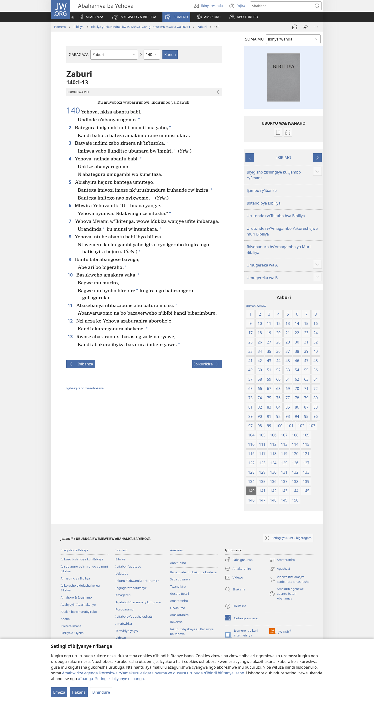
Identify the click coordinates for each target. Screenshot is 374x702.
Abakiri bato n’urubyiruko (79, 612)
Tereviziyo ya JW (126, 631)
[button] (134, 17)
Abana (65, 619)
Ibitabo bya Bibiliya (263, 203)
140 (73, 111)
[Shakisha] (281, 5)
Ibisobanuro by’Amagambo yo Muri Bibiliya (279, 249)
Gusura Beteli (179, 593)
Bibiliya (78, 27)
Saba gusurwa (180, 579)
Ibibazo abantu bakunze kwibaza (193, 572)
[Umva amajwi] (295, 27)
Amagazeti (122, 595)
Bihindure (101, 692)
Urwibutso (177, 608)
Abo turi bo (178, 563)
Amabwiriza (123, 623)
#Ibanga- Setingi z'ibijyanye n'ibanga (111, 678)
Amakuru (176, 550)
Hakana (79, 692)
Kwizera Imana (71, 626)
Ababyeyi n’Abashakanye (78, 604)
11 (71, 305)
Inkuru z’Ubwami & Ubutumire (137, 581)
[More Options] (316, 27)
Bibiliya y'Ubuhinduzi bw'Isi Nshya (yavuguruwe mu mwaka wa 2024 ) (140, 27)
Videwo (120, 637)
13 (71, 336)
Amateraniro (179, 601)
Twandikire (178, 586)
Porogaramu (124, 609)
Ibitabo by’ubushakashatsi (134, 616)
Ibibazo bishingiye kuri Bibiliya (82, 559)
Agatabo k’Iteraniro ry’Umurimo (138, 602)
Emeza (59, 692)
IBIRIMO (283, 157)
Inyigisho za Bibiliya (74, 550)
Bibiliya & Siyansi (72, 633)
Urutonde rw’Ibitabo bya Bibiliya (276, 215)
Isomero (60, 27)
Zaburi (202, 27)
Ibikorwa (176, 622)
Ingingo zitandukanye (131, 588)
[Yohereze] (305, 27)
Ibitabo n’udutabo (128, 566)
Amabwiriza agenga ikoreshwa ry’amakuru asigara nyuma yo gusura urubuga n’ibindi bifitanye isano (153, 673)
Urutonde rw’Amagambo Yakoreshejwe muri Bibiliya (282, 231)
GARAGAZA (78, 54)
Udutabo (121, 573)
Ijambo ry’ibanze (262, 190)
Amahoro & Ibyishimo (76, 597)
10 (71, 274)
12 (71, 320)
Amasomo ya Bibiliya (75, 578)
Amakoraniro (179, 615)
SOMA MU (254, 39)
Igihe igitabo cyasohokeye (85, 388)
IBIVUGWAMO (256, 305)
